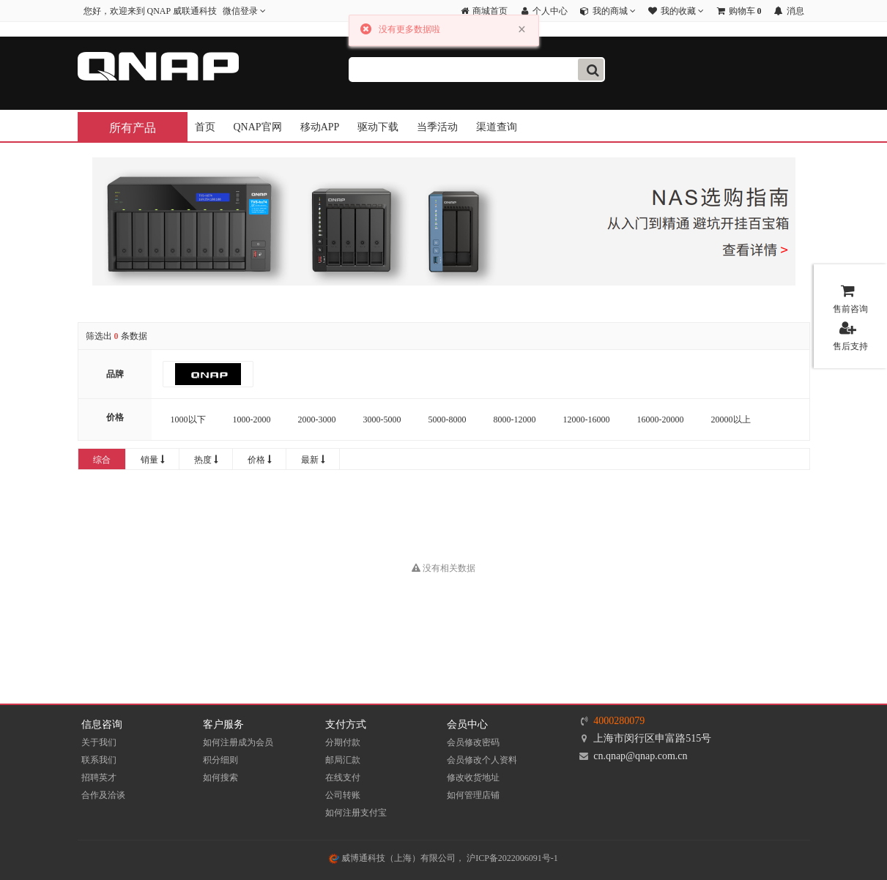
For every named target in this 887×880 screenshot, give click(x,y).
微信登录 (244, 11)
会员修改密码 (473, 742)
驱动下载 (377, 127)
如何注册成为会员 (238, 742)
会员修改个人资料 (482, 760)
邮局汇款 (342, 760)
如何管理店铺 (473, 795)
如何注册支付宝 (356, 813)
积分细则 (220, 760)
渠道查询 (496, 127)
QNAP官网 (258, 127)
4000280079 (619, 720)
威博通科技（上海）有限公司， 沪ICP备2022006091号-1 (443, 858)
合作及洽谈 (103, 795)
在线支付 (342, 777)
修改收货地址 (473, 777)
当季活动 (437, 127)
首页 (205, 127)
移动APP (320, 127)
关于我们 (98, 742)
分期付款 (342, 742)
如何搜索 (220, 777)
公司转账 (342, 795)
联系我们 (98, 760)
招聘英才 (98, 777)
